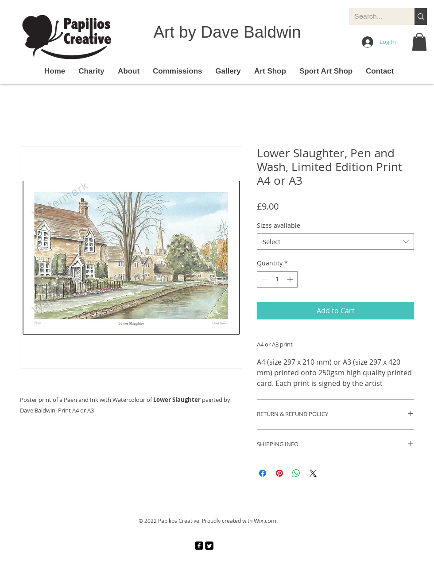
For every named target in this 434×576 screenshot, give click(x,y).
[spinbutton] (277, 279)
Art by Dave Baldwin (227, 32)
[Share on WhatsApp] (296, 473)
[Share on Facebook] (262, 473)
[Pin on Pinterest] (279, 473)
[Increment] (290, 279)
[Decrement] (263, 279)
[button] (419, 42)
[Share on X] (313, 473)
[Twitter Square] (209, 545)
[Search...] (375, 16)
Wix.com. (266, 521)
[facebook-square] (199, 545)
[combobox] (335, 242)
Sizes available (278, 225)
